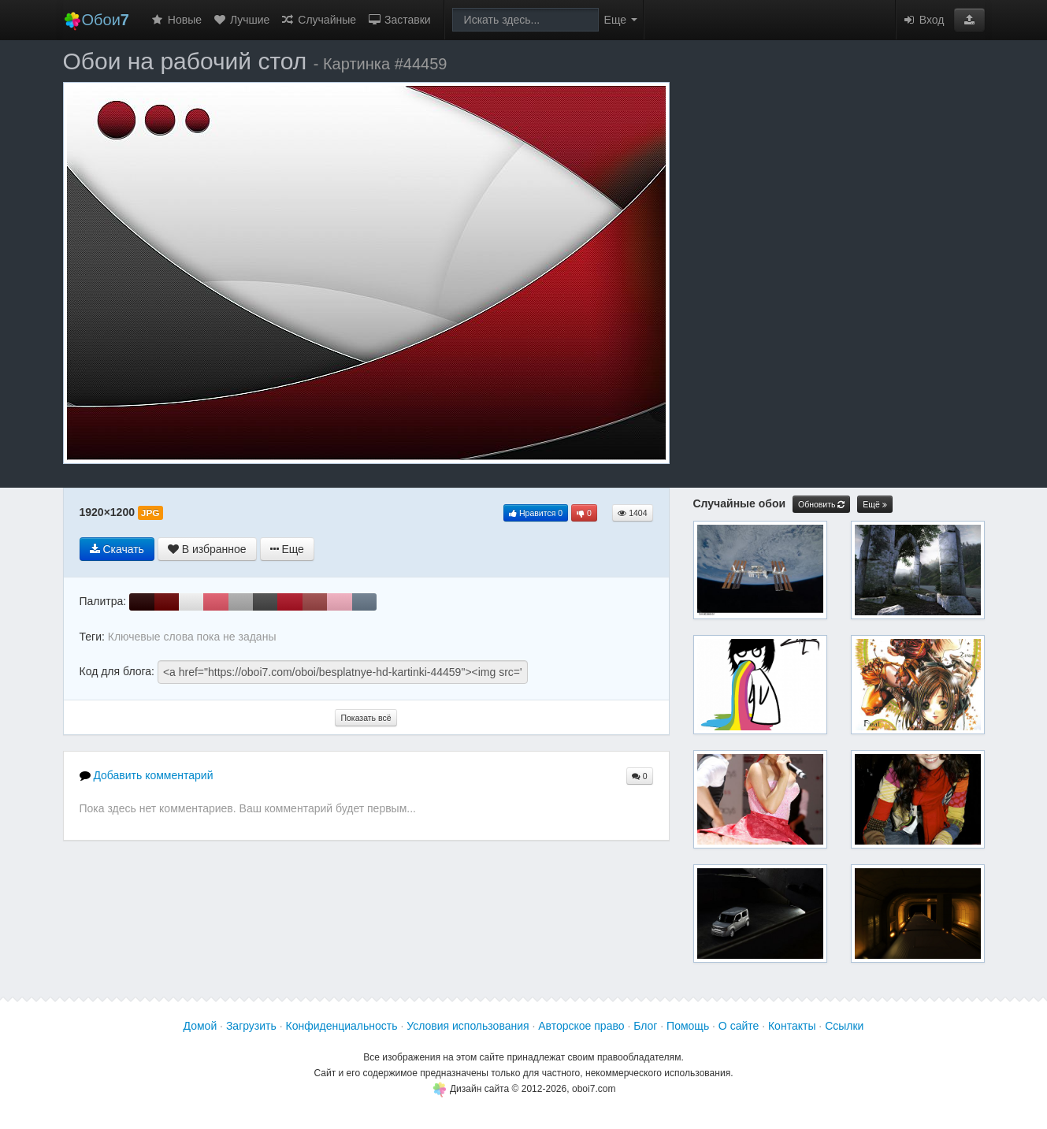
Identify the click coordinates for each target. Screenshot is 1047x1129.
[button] (969, 20)
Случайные (318, 19)
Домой (200, 1025)
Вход (923, 19)
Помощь (687, 1025)
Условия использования (468, 1025)
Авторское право (581, 1025)
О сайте (738, 1025)
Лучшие (241, 19)
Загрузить (251, 1025)
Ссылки (844, 1025)
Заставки (399, 19)
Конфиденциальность (342, 1025)
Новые (176, 19)
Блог (645, 1025)
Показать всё (365, 717)
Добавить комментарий (146, 775)
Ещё (874, 505)
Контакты (791, 1025)
